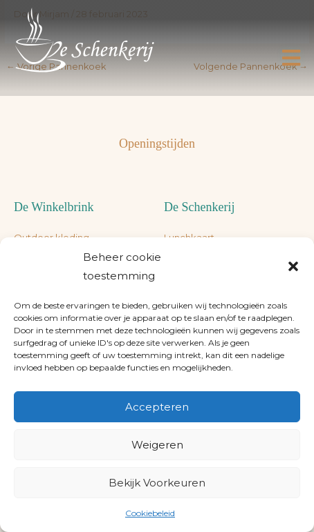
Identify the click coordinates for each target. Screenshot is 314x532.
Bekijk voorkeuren (157, 482)
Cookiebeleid (150, 513)
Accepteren (157, 406)
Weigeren (157, 444)
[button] (293, 266)
